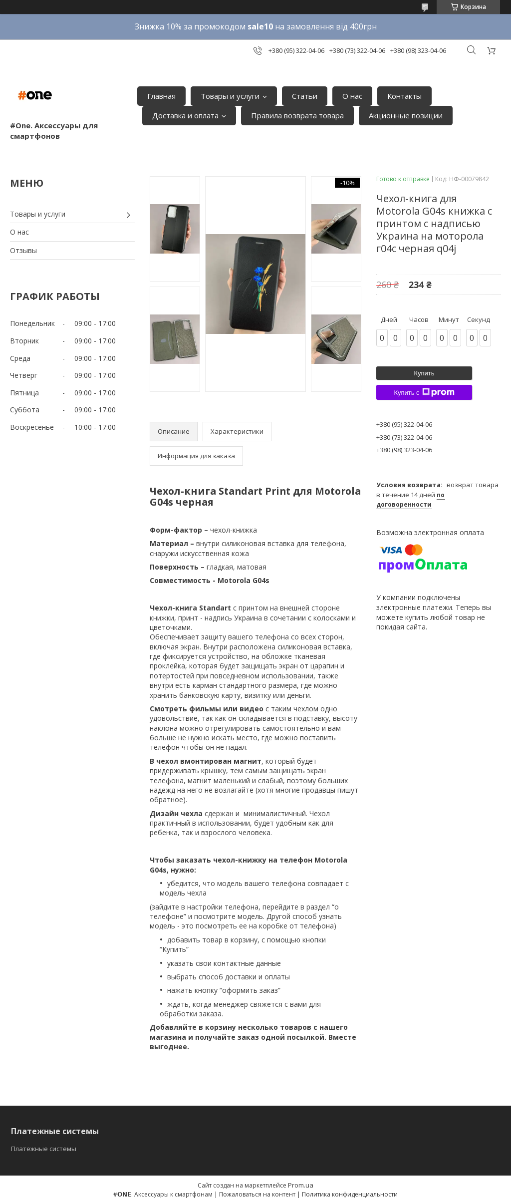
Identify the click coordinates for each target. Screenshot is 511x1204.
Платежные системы (43, 1148)
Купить (424, 373)
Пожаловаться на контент (257, 1194)
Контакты (404, 96)
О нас (352, 96)
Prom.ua (300, 1185)
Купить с (424, 392)
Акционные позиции (406, 115)
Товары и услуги (230, 96)
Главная (161, 96)
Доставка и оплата (185, 115)
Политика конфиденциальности (350, 1194)
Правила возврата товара (297, 115)
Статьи (304, 96)
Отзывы (23, 250)
